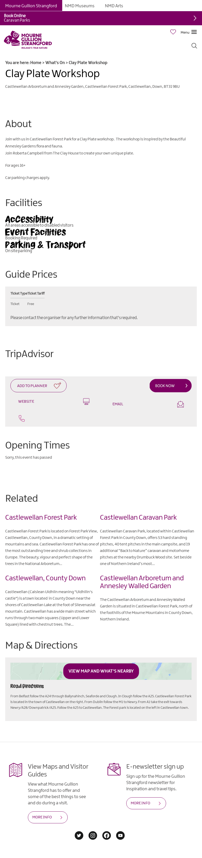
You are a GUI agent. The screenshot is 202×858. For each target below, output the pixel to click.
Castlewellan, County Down (45, 578)
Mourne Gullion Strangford (31, 6)
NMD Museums (79, 6)
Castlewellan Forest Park (41, 517)
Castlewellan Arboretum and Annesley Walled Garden (142, 582)
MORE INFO (42, 817)
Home (35, 63)
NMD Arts (114, 6)
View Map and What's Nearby (101, 671)
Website (54, 401)
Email (148, 404)
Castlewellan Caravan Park (138, 517)
